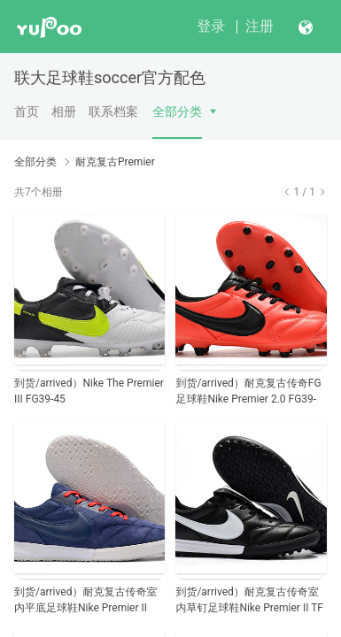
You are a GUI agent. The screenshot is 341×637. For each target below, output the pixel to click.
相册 (63, 111)
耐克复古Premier (115, 162)
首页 (26, 111)
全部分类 (177, 111)
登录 (211, 26)
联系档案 (113, 111)
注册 (259, 26)
